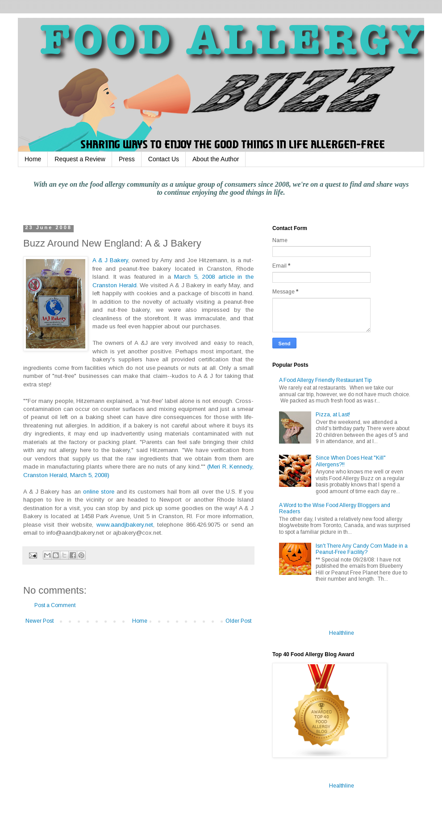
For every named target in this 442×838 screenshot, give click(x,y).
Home (33, 159)
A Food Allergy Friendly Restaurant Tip (325, 380)
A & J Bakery (110, 260)
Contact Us (163, 159)
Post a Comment (54, 605)
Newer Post (39, 621)
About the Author (215, 159)
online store (98, 491)
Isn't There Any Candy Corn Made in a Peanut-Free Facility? (362, 549)
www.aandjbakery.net (124, 524)
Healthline (341, 633)
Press (127, 159)
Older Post (238, 621)
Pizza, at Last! (333, 414)
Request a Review (79, 159)
